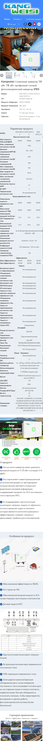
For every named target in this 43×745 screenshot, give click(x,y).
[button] (42, 19)
